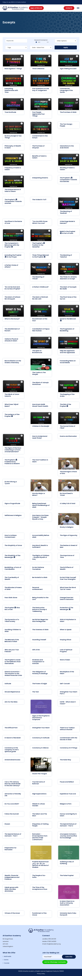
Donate (69, 8)
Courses (6, 963)
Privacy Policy (41, 974)
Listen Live (36, 8)
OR (47, 42)
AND (39, 42)
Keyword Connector (41, 40)
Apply (65, 47)
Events (6, 960)
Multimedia (7, 956)
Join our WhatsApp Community (55, 962)
